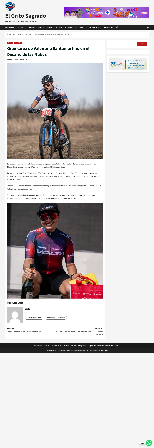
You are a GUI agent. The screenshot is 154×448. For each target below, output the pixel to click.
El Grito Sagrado (25, 15)
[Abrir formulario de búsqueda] (148, 27)
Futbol (41, 27)
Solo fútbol (18, 43)
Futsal (50, 27)
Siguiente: (79, 331)
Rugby (82, 27)
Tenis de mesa (93, 27)
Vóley (118, 27)
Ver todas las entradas (56, 317)
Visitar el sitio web (34, 317)
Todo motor (108, 27)
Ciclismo (31, 27)
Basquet (21, 27)
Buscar (142, 44)
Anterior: (31, 330)
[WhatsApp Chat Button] (149, 443)
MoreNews (94, 351)
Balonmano (9, 27)
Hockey (59, 27)
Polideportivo (71, 27)
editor (9, 59)
